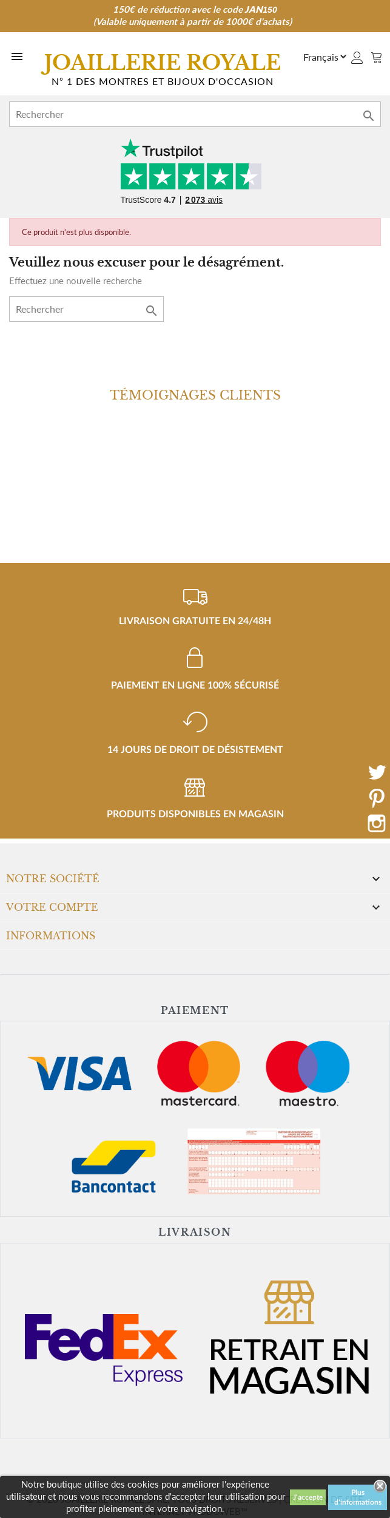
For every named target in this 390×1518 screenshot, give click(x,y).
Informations (50, 936)
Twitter (377, 772)
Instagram (377, 823)
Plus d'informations (358, 1497)
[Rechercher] (195, 114)
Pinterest (377, 798)
